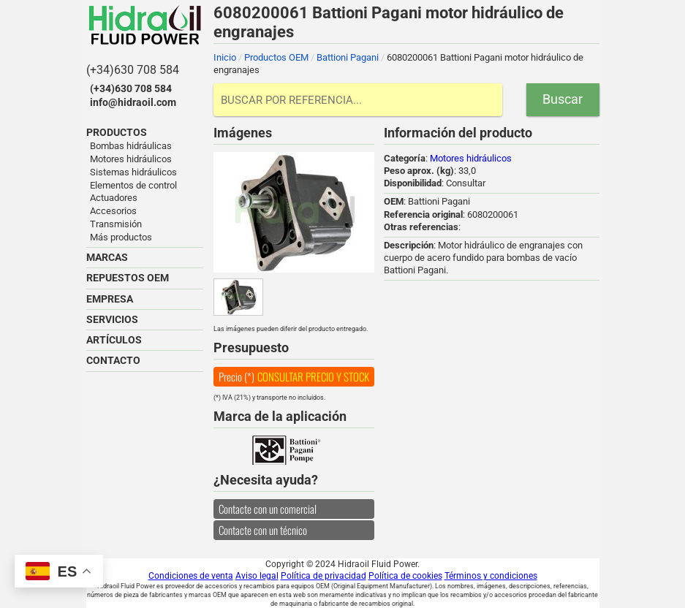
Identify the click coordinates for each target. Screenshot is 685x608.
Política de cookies (405, 576)
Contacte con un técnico (263, 530)
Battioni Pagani (348, 57)
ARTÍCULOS (114, 340)
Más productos (121, 237)
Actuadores (113, 197)
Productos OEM (276, 57)
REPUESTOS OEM (127, 278)
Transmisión (116, 223)
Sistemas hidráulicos (133, 172)
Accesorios (113, 210)
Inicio (224, 57)
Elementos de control (133, 185)
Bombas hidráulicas (131, 145)
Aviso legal (257, 576)
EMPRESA (109, 299)
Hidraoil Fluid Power (144, 25)
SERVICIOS (112, 319)
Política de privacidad (323, 576)
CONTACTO (113, 360)
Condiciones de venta (190, 576)
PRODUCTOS (116, 132)
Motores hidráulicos (131, 158)
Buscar (562, 99)
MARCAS (107, 257)
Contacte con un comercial (268, 509)
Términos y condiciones (490, 576)
